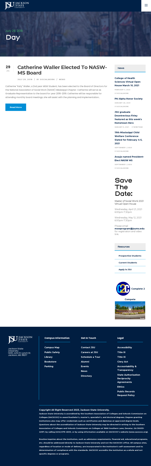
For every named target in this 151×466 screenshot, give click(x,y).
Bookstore (50, 361)
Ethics (120, 387)
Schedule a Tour (90, 357)
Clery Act (122, 361)
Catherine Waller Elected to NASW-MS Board (62, 70)
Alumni (85, 361)
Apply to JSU (125, 269)
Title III (121, 352)
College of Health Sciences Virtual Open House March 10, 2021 (127, 82)
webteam (138, 127)
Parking (48, 366)
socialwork (47, 79)
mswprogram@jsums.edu (130, 228)
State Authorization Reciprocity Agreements (128, 378)
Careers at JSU (89, 352)
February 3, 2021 (122, 90)
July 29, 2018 (25, 79)
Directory (86, 376)
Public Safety (52, 352)
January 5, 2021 (122, 127)
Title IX (121, 357)
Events (85, 366)
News (62, 79)
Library (48, 357)
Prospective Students (130, 256)
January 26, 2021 (123, 103)
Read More (16, 107)
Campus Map (51, 347)
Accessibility (124, 347)
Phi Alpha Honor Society (129, 98)
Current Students (128, 262)
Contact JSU (88, 347)
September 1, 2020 (123, 148)
